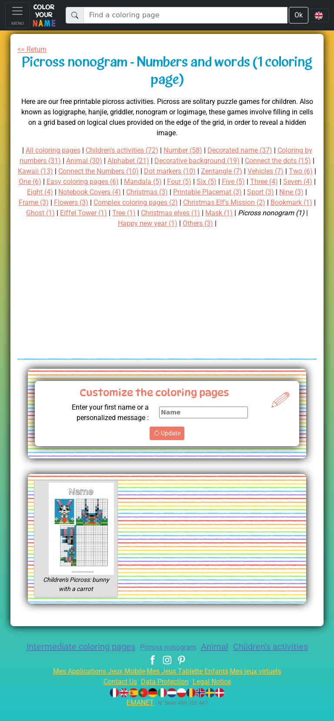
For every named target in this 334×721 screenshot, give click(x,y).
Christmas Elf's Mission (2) (99, 213)
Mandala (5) (274, 181)
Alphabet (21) (183, 160)
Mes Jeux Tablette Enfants (188, 684)
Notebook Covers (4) (228, 192)
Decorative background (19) (257, 160)
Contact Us (115, 694)
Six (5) (42, 192)
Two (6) (124, 181)
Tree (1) (303, 213)
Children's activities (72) (140, 150)
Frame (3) (185, 202)
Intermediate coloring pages (94, 646)
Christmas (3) (290, 192)
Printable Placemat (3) (62, 202)
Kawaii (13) (127, 171)
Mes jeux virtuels (261, 684)
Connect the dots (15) (68, 171)
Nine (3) (151, 202)
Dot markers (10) (270, 171)
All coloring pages (64, 150)
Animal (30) (136, 160)
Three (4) (103, 192)
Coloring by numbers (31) (70, 160)
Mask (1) (112, 223)
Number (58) (205, 150)
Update (166, 433)
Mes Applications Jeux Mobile (94, 684)
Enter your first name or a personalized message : (106, 412)
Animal (237, 646)
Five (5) (71, 192)
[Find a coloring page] (185, 15)
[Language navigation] (319, 15)
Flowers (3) (225, 202)
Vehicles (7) (87, 181)
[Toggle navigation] (17, 15)
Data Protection (164, 694)
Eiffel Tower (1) (260, 213)
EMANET (139, 715)
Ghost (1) (214, 213)
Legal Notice (216, 694)
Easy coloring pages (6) (210, 181)
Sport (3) (118, 202)
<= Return (33, 49)
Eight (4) (174, 192)
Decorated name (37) (266, 150)
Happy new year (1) (235, 223)
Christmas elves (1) (60, 223)
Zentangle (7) (41, 181)
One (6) (154, 181)
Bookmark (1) (171, 213)
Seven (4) (139, 192)
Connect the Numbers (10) (194, 171)
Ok (298, 15)
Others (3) (289, 223)
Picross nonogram (187, 647)
